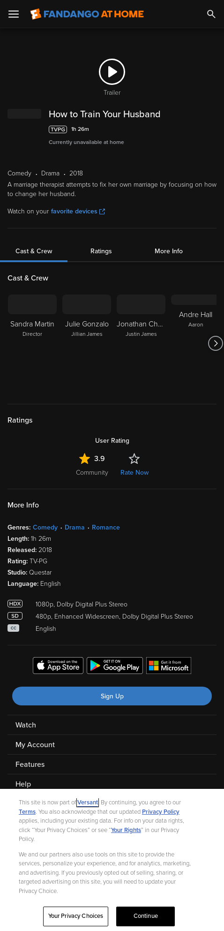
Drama (75, 527)
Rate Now (134, 473)
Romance (106, 527)
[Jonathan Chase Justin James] (141, 343)
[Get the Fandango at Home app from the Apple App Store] (58, 667)
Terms (27, 813)
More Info (169, 251)
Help (23, 784)
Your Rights (126, 832)
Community (92, 473)
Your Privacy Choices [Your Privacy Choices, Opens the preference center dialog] (76, 918)
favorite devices (78, 211)
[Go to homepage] (87, 14)
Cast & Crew (33, 251)
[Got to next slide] (215, 343)
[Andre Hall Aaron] (195, 343)
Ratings (101, 251)
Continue (146, 918)
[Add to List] (212, 129)
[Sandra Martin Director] (32, 343)
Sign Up (112, 696)
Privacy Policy (160, 813)
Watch (25, 725)
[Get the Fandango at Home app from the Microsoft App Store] (169, 667)
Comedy (45, 527)
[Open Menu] (13, 14)
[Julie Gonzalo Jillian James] (87, 343)
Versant (87, 805)
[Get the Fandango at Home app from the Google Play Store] (114, 667)
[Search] (211, 14)
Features (30, 764)
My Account (35, 744)
